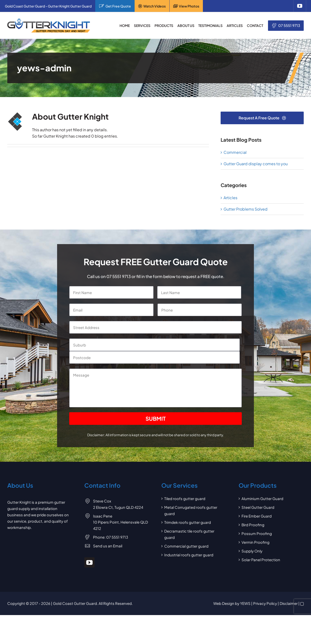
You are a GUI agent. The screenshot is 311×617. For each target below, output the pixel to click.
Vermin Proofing (255, 542)
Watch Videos (154, 6)
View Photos (189, 6)
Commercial (235, 152)
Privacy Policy (265, 603)
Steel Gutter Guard (258, 507)
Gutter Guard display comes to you (256, 163)
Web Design (223, 603)
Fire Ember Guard (257, 516)
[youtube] (299, 6)
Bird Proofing (253, 524)
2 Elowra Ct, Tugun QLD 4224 (118, 507)
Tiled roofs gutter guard (184, 498)
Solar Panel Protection (261, 559)
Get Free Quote (118, 6)
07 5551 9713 (289, 25)
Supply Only (252, 551)
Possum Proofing (257, 533)
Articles (230, 197)
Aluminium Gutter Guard (262, 498)
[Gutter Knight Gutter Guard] (48, 20)
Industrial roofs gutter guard (188, 554)
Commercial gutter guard (186, 546)
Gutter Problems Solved (246, 209)
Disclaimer (289, 603)
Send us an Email (107, 545)
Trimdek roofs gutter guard (187, 522)
